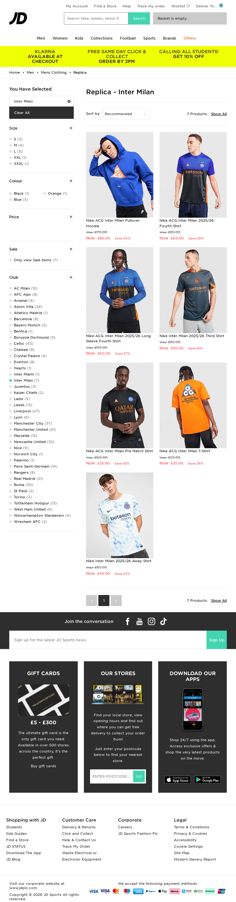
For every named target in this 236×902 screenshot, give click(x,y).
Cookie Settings (188, 846)
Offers (189, 38)
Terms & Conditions (191, 827)
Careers (125, 827)
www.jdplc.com (23, 888)
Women (60, 38)
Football (128, 38)
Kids (79, 38)
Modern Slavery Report (195, 859)
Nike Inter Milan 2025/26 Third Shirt (191, 336)
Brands (169, 38)
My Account (77, 6)
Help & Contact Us (79, 840)
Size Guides (16, 833)
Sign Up (216, 640)
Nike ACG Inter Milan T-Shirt (184, 451)
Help (127, 6)
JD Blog (13, 859)
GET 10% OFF (188, 54)
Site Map (182, 853)
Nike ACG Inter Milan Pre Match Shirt (119, 451)
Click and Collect (77, 833)
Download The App (23, 853)
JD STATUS (16, 846)
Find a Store (105, 6)
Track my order (151, 6)
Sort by (93, 113)
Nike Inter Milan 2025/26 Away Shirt (118, 561)
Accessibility (185, 840)
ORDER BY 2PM (117, 56)
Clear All (22, 113)
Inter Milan (42, 101)
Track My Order (76, 846)
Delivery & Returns (79, 827)
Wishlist (178, 6)
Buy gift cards (43, 766)
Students (14, 827)
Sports (149, 38)
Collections (101, 38)
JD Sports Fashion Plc (138, 833)
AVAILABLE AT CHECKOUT (45, 56)
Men (41, 38)
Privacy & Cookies (190, 833)
